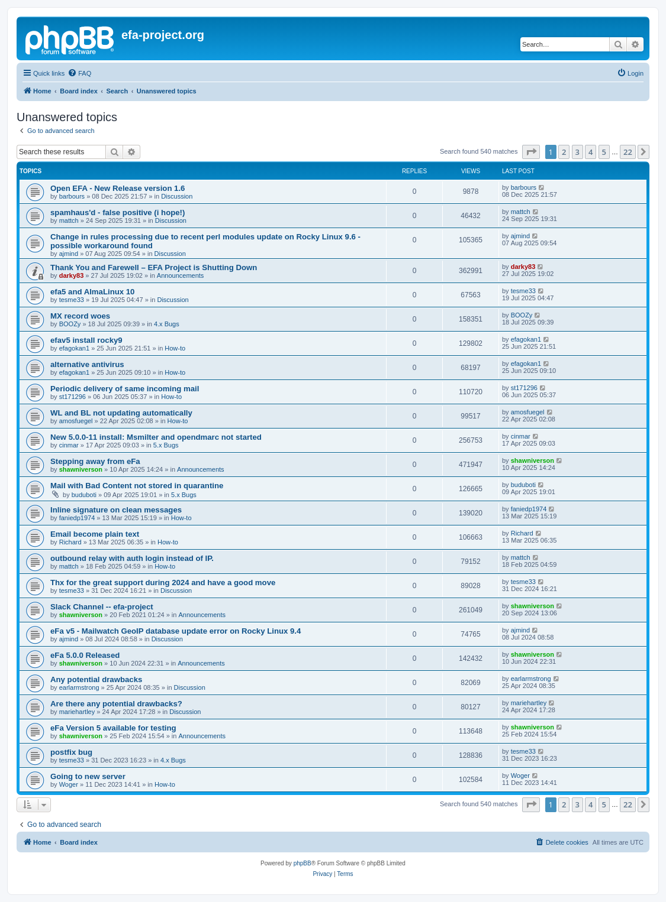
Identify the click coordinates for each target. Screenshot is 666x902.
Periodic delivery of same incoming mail (124, 388)
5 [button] (604, 152)
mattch (69, 220)
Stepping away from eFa (95, 461)
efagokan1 (74, 348)
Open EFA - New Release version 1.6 (117, 188)
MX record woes (80, 316)
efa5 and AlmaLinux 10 (92, 291)
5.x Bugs (166, 445)
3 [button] (577, 152)
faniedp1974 (77, 517)
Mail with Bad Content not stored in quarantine (136, 485)
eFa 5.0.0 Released (85, 655)
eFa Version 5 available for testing (113, 727)
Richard (70, 542)
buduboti (84, 494)
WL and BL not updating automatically (121, 412)
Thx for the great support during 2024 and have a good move (162, 582)
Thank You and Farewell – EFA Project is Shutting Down (153, 267)
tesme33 (71, 299)
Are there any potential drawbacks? (116, 703)
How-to (175, 348)
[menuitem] (79, 73)
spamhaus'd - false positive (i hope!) (117, 212)
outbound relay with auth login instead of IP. (132, 558)
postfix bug (71, 752)
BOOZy (70, 323)
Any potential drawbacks (96, 679)
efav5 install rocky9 (86, 340)
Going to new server (88, 776)
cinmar (69, 445)
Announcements (180, 275)
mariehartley (77, 711)
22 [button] (627, 152)
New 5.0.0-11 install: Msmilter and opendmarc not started (156, 437)
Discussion (176, 196)
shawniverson (80, 469)
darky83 (71, 275)
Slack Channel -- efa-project (101, 606)
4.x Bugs (166, 323)
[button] (531, 152)
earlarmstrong (79, 687)
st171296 (72, 396)
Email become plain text (94, 534)
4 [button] (590, 152)
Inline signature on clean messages (116, 509)
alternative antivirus (87, 364)
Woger (68, 784)
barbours (72, 196)
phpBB (302, 863)
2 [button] (564, 152)
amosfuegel (76, 420)
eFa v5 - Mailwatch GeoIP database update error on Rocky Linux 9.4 (175, 631)
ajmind (68, 253)
